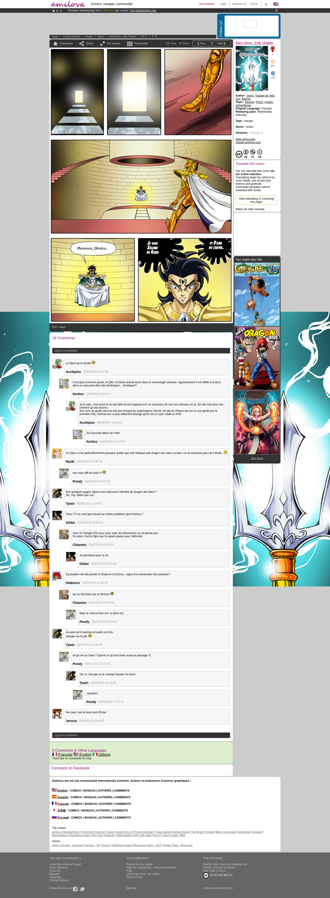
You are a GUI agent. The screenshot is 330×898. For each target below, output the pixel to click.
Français (62, 755)
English (82, 755)
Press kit (55, 870)
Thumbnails (141, 43)
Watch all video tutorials (250, 209)
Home (55, 36)
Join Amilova (206, 3)
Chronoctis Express (93, 832)
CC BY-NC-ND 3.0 (218, 875)
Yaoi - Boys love (182, 845)
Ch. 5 (144, 36)
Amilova (57, 832)
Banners (55, 874)
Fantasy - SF (92, 845)
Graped (256, 832)
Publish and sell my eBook (219, 867)
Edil (135, 835)
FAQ (129, 870)
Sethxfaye (244, 832)
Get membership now (143, 10)
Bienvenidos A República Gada (71, 835)
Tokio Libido (163, 832)
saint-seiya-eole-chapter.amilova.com (248, 141)
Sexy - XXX (154, 845)
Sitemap (131, 888)
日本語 (59, 810)
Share (89, 43)
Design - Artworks (72, 845)
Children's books (122, 845)
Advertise (55, 877)
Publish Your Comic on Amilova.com (225, 864)
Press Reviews (59, 867)
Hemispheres (71, 832)
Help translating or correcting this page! (256, 200)
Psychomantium (144, 832)
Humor (106, 845)
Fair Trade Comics (214, 870)
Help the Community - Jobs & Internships (151, 867)
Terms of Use (134, 877)
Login (223, 3)
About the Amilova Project (65, 864)
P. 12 (154, 36)
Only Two (97, 835)
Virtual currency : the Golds (143, 874)
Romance (139, 845)
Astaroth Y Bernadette (117, 835)
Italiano (101, 755)
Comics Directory (71, 36)
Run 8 (156, 835)
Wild (182, 835)
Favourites (66, 43)
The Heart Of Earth (202, 832)
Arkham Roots (180, 832)
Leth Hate (145, 835)
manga (89, 36)
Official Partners (59, 880)
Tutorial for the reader (139, 864)
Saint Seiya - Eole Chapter (122, 36)
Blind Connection (226, 832)
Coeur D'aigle (170, 835)
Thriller (167, 845)
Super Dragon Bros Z (119, 832)
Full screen (113, 43)
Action (101, 36)
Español (60, 797)
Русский (60, 817)
